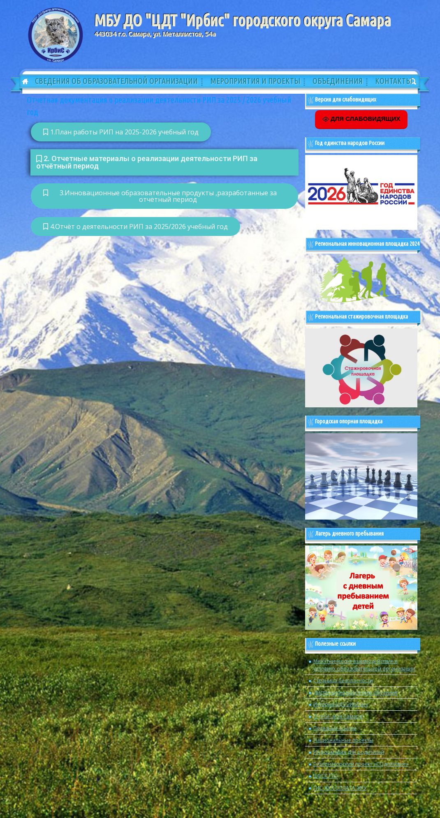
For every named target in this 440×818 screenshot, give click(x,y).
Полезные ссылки (335, 728)
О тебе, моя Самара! (338, 716)
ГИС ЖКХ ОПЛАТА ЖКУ (339, 787)
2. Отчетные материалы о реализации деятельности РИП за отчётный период (146, 162)
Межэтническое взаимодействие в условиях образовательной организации (364, 665)
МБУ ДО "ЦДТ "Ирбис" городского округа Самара (242, 20)
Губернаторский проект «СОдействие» (360, 763)
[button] (164, 162)
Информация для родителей (348, 752)
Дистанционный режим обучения (355, 692)
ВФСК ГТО (325, 775)
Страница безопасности (343, 680)
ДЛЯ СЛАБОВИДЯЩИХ (361, 118)
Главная (22, 82)
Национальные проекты (343, 740)
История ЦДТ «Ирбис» (340, 704)
